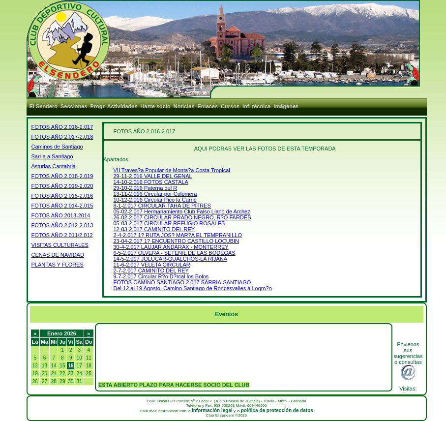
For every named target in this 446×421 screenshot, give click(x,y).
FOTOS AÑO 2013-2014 (60, 215)
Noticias (184, 106)
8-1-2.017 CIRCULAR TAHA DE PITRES (162, 206)
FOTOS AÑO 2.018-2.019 (62, 176)
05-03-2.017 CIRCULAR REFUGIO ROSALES (169, 223)
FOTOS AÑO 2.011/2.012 (62, 235)
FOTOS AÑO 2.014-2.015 (62, 206)
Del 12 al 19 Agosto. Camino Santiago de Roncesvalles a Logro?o (193, 288)
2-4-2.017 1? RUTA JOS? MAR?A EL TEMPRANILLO (178, 235)
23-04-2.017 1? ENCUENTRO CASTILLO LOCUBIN (176, 241)
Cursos (230, 106)
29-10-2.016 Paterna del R (146, 188)
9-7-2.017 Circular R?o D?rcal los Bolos (161, 276)
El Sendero (44, 106)
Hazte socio (156, 106)
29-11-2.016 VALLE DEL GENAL (153, 176)
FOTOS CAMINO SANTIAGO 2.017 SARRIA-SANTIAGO (182, 282)
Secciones (73, 106)
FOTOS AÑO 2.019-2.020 (62, 186)
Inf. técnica (256, 106)
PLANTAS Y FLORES (57, 265)
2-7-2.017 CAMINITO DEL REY (151, 270)
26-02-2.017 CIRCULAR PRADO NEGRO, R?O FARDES (182, 217)
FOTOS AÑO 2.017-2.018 (62, 137)
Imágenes (285, 106)
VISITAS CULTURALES (60, 245)
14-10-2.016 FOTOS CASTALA (151, 182)
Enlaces (208, 106)
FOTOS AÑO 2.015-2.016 (62, 196)
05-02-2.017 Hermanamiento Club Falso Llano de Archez (182, 211)
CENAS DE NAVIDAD (57, 255)
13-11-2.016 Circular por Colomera (155, 194)
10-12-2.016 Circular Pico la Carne (155, 200)
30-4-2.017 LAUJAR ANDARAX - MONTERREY (171, 247)
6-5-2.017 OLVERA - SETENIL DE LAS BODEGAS (175, 253)
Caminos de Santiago (57, 147)
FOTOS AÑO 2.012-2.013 (62, 225)
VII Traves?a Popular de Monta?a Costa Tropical (172, 170)
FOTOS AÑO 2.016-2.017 (62, 127)
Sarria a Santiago (52, 156)
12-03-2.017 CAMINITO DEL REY (154, 229)
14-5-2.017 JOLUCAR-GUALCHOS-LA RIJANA (171, 259)
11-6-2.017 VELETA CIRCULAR (152, 265)
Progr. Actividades (113, 106)
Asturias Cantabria (53, 166)
